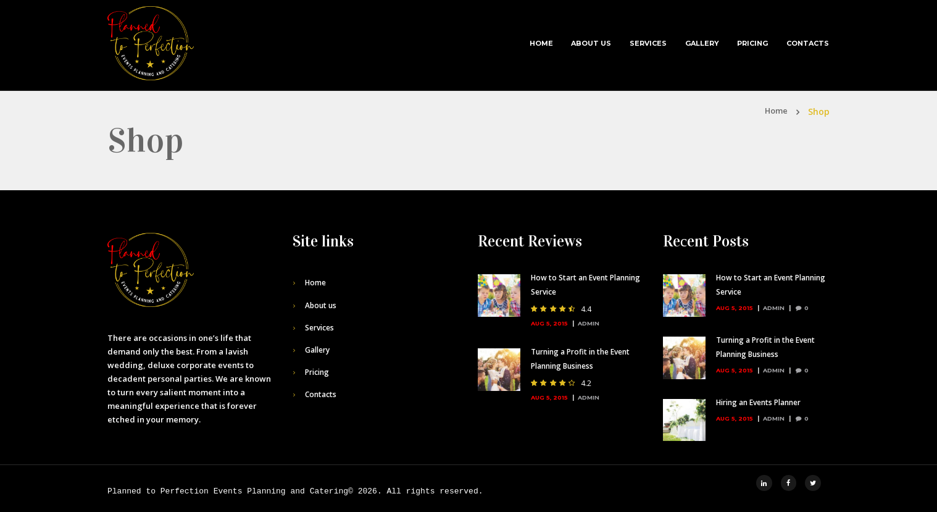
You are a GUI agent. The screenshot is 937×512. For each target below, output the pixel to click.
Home (541, 43)
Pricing (752, 43)
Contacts (807, 43)
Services (648, 43)
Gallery (702, 43)
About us (591, 43)
